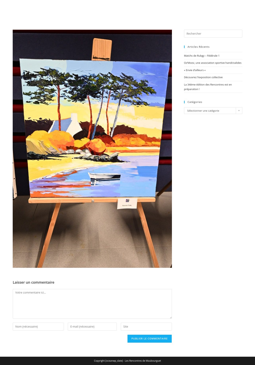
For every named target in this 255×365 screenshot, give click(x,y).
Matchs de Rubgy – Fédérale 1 (202, 55)
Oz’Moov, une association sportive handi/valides (213, 63)
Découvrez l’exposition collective (203, 77)
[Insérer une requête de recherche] (213, 34)
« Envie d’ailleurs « (195, 70)
